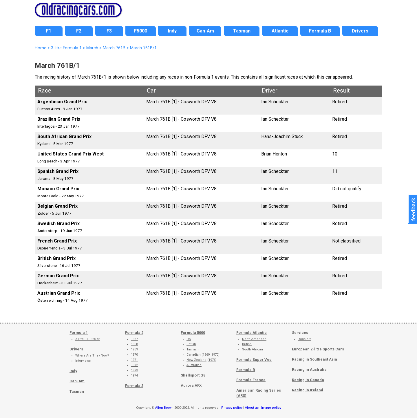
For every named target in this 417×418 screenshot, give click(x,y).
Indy (73, 371)
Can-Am (77, 381)
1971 (134, 360)
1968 (134, 344)
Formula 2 (134, 332)
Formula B (245, 370)
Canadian (193, 355)
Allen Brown (164, 408)
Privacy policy (231, 408)
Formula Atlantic (251, 332)
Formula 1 (79, 332)
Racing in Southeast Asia (314, 359)
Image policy (271, 408)
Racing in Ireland (307, 390)
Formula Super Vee (254, 359)
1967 (134, 339)
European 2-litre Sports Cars (318, 349)
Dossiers (304, 339)
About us (252, 408)
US (188, 339)
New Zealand (196, 360)
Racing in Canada (308, 380)
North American (254, 339)
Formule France (251, 380)
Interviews (83, 361)
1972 (134, 365)
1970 (134, 355)
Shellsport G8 (193, 375)
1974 (134, 375)
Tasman (77, 391)
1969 (134, 349)
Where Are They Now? (92, 355)
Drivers (76, 349)
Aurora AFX (191, 385)
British (191, 344)
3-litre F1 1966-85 (87, 339)
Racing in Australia (309, 369)
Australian (194, 365)
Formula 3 (134, 385)
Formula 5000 (193, 332)
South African (252, 349)
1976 (212, 360)
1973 (134, 370)
